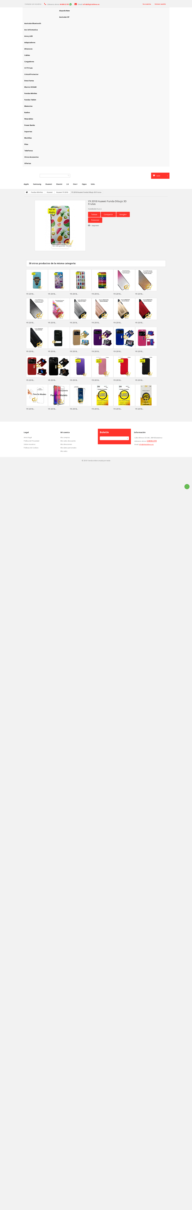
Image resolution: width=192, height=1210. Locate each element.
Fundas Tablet (30, 100)
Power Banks (29, 125)
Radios (27, 112)
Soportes (28, 131)
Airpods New (64, 11)
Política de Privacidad (31, 441)
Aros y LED (28, 36)
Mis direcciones (66, 444)
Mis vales (63, 451)
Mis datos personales (68, 448)
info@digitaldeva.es (146, 444)
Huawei (48, 184)
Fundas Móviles (30, 93)
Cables (27, 55)
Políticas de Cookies (31, 448)
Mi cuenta (65, 432)
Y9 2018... (30, 294)
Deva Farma (29, 81)
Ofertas (27, 163)
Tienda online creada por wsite (98, 460)
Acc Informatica (31, 30)
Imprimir (95, 225)
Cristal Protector (31, 74)
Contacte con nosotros (33, 4)
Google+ (123, 214)
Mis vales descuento (68, 441)
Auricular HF (64, 17)
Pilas (26, 144)
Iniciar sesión (160, 4)
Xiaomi (59, 184)
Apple (26, 184)
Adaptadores (29, 42)
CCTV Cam (28, 68)
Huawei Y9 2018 (62, 192)
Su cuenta (147, 4)
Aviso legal (28, 437)
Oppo (84, 184)
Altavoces (28, 49)
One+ (75, 184)
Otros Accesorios (31, 157)
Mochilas (28, 138)
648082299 (152, 441)
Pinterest (95, 220)
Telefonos (28, 151)
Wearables (28, 119)
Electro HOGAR (30, 87)
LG (67, 184)
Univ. (93, 184)
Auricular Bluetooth (32, 23)
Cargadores (29, 61)
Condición (92, 209)
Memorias (28, 106)
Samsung (37, 184)
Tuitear (94, 214)
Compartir (108, 214)
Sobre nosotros (29, 444)
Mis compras (65, 437)
